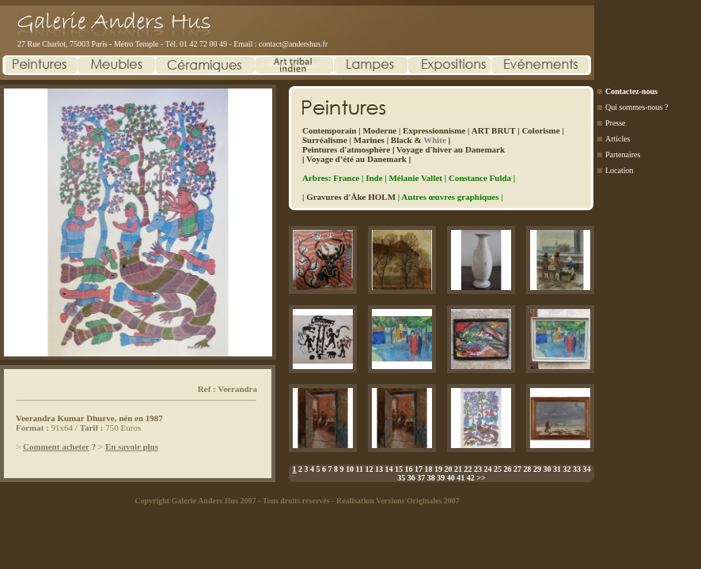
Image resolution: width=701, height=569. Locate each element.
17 (418, 469)
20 (448, 469)
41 (460, 477)
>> (480, 477)
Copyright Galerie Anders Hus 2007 (195, 500)
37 (421, 477)
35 (401, 477)
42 (471, 477)
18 (428, 469)
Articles (618, 138)
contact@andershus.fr (293, 44)
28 (527, 469)
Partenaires (622, 154)
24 (487, 469)
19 (438, 469)
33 (577, 469)
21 (458, 469)
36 (411, 477)
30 (547, 469)
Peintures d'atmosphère (346, 149)
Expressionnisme (434, 130)
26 (507, 469)
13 (379, 469)
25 (498, 469)
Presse (615, 123)
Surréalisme (324, 140)
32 (566, 469)
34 (586, 469)
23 (478, 469)
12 (369, 469)
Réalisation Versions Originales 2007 (398, 500)
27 (517, 469)
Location (619, 170)
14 (388, 469)
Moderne (379, 130)
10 (350, 469)
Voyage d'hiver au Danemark (450, 149)
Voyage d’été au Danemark (356, 159)
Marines (369, 140)
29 (537, 469)
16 (408, 469)
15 (399, 469)
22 (468, 469)
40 (451, 477)
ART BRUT (494, 130)
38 (431, 477)
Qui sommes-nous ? (636, 107)
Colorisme (540, 130)
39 (441, 477)
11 (359, 469)
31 (557, 469)
